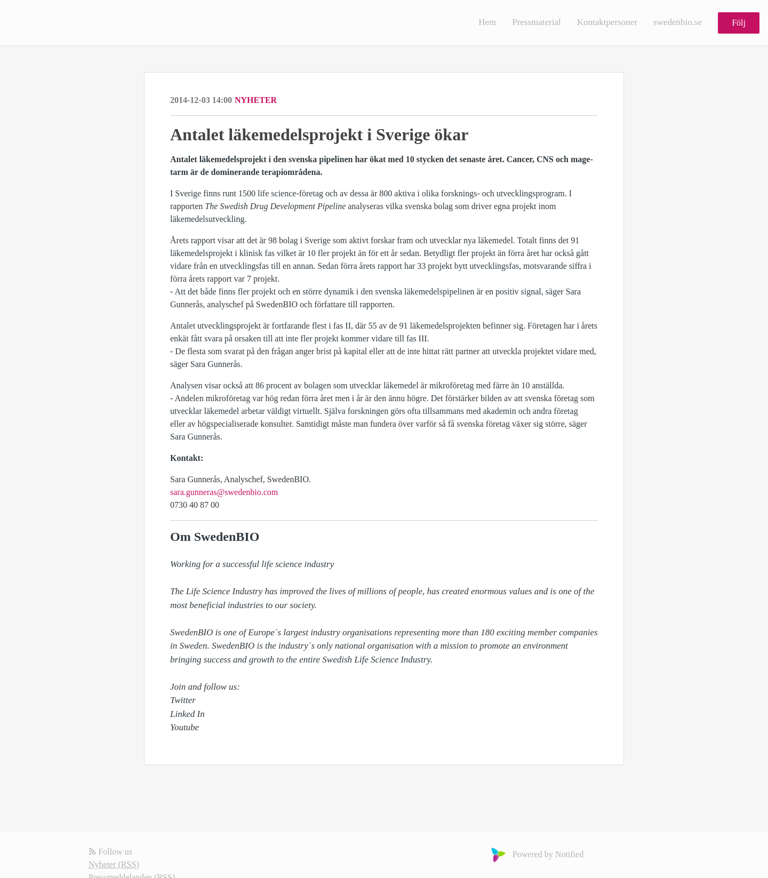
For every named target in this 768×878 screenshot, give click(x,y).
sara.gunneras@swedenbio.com (224, 492)
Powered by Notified (536, 854)
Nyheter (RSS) (114, 864)
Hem (487, 22)
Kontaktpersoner (607, 22)
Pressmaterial (536, 22)
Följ (739, 22)
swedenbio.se (677, 22)
